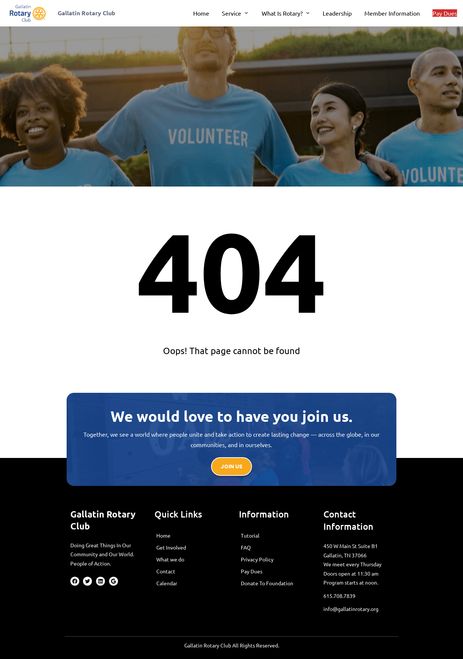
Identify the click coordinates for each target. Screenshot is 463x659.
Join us (231, 466)
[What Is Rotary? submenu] (308, 13)
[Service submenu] (246, 13)
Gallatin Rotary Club (86, 13)
